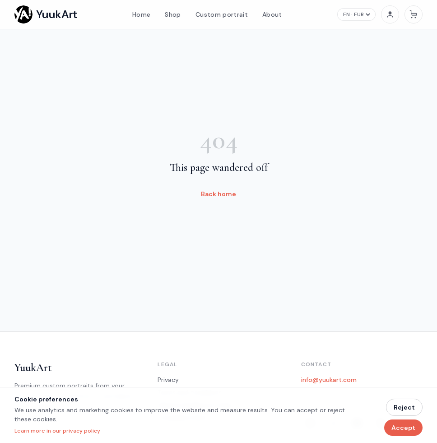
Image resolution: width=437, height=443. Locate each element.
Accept (403, 428)
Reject (404, 407)
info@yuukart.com (329, 380)
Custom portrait (221, 14)
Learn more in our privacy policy (57, 430)
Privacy (168, 380)
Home (141, 14)
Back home (218, 194)
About (272, 14)
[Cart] (413, 14)
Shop (173, 14)
